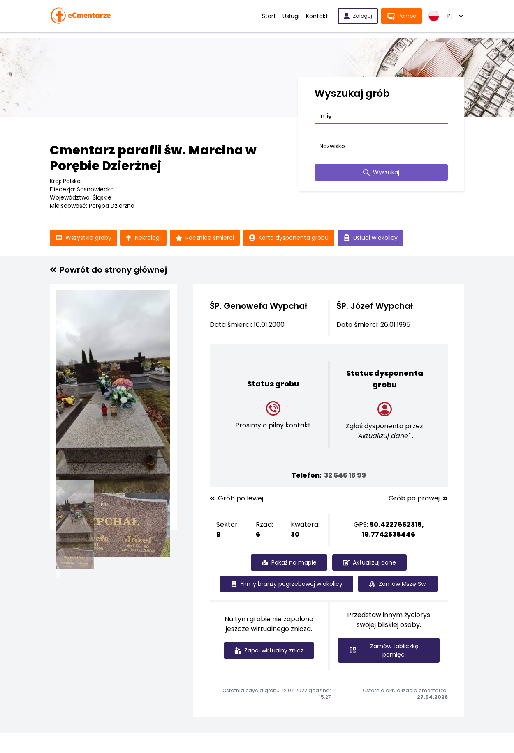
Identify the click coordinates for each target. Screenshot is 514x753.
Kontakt (317, 16)
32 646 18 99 (345, 475)
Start (269, 16)
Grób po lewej (236, 498)
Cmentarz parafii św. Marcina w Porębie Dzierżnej (153, 158)
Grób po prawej (418, 498)
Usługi (290, 16)
